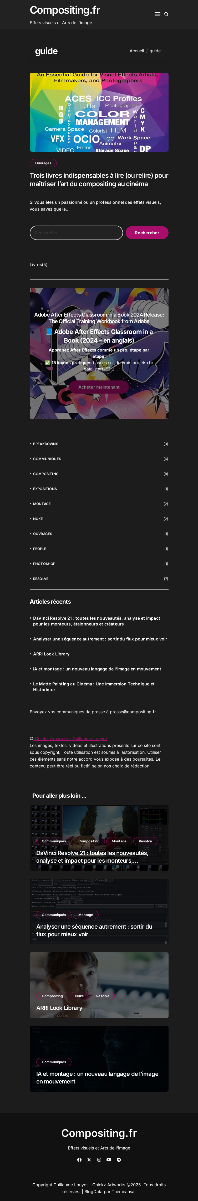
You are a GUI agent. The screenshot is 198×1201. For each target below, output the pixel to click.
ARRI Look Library (51, 654)
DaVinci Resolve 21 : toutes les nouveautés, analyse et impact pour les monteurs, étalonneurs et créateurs (96, 621)
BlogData (93, 1191)
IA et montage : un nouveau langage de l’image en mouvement (97, 668)
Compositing (46, 474)
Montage (42, 504)
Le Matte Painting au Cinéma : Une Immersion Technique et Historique (94, 686)
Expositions (45, 489)
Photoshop (44, 564)
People (39, 549)
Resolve (40, 579)
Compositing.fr (65, 9)
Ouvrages (43, 163)
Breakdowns (45, 444)
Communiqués (47, 459)
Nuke (38, 519)
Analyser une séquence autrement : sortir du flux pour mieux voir (100, 639)
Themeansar (124, 1191)
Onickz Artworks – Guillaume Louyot (70, 738)
